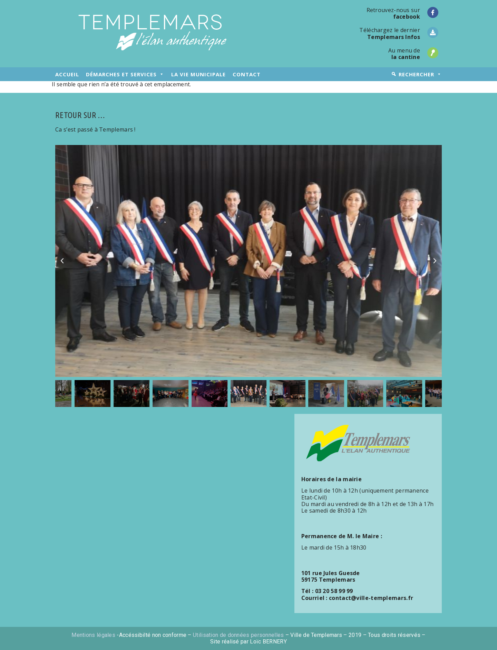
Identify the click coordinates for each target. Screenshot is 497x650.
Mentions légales (93, 635)
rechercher (420, 74)
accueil (67, 74)
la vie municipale (198, 74)
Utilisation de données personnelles (238, 635)
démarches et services (125, 74)
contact (247, 74)
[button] (62, 261)
